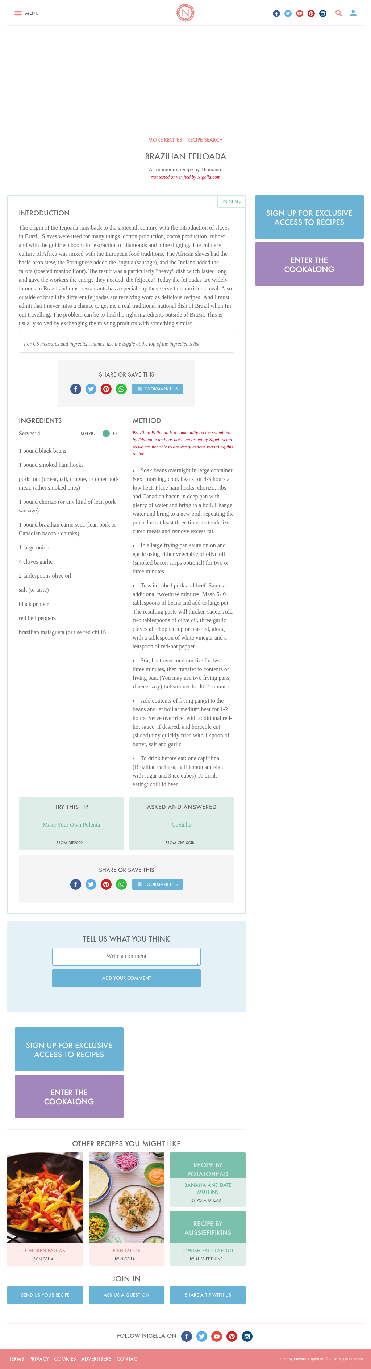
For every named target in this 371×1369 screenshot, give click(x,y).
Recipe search (205, 140)
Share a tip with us (208, 1295)
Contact (128, 1359)
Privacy (39, 1359)
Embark (299, 1359)
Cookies (65, 1359)
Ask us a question (126, 1295)
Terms (16, 1359)
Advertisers (96, 1359)
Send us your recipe (45, 1295)
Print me (231, 201)
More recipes (165, 140)
